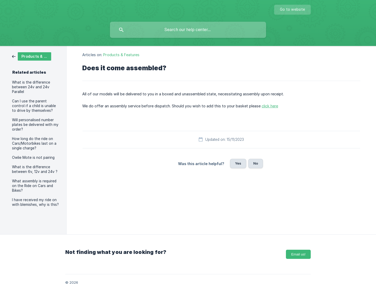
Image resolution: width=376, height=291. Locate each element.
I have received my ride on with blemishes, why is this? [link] (35, 202)
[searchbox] (188, 30)
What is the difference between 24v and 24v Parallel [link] (31, 87)
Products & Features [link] (121, 55)
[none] (292, 10)
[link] (31, 56)
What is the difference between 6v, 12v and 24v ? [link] (34, 169)
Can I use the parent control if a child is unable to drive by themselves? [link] (34, 106)
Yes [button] (238, 163)
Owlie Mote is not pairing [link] (33, 157)
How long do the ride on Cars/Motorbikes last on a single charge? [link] (34, 143)
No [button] (255, 163)
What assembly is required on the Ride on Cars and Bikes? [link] (34, 186)
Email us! (298, 254)
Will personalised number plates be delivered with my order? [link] (35, 124)
